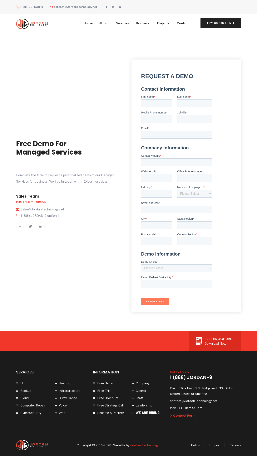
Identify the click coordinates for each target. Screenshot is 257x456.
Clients (141, 390)
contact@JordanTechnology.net (73, 6)
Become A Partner (110, 412)
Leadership (144, 405)
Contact (183, 23)
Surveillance (68, 398)
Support (215, 445)
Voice (63, 405)
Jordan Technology (144, 445)
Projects (163, 23)
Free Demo (105, 383)
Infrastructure (69, 390)
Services (122, 23)
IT (21, 383)
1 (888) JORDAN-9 (29, 6)
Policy (195, 445)
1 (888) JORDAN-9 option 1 (37, 215)
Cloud (24, 398)
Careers (235, 445)
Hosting (64, 383)
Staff (139, 398)
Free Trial (104, 390)
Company (142, 383)
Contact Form (182, 415)
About (104, 23)
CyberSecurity (30, 412)
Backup (26, 390)
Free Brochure (108, 398)
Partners (143, 23)
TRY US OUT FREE (221, 23)
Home (88, 23)
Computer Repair (33, 405)
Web (62, 412)
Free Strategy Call (110, 405)
